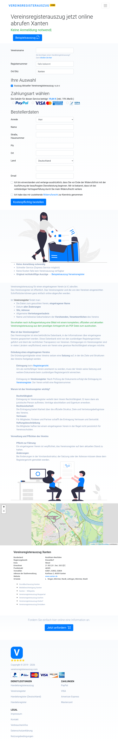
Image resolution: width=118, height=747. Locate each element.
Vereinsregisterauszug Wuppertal (32, 594)
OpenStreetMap (103, 544)
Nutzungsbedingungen (22, 736)
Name (14, 127)
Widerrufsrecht (50, 194)
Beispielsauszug (27, 37)
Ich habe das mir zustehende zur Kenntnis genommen (48, 194)
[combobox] (55, 50)
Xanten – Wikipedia (27, 591)
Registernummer (19, 63)
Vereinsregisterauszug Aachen (31, 598)
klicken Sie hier (46, 58)
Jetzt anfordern (59, 633)
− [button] (4, 511)
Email (13, 175)
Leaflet (93, 544)
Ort (12, 153)
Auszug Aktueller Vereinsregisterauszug (37, 85)
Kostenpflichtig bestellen (28, 202)
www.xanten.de (51, 576)
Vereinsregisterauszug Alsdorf (31, 601)
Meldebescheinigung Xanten (30, 588)
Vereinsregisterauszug (29, 5)
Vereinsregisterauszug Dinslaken (32, 604)
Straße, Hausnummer (17, 136)
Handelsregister (19, 702)
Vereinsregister (26, 300)
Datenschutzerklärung (22, 730)
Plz (12, 145)
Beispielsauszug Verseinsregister (73, 274)
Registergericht (46, 365)
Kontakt (14, 719)
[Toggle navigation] (105, 5)
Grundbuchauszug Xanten (29, 584)
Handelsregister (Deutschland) (26, 696)
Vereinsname (17, 50)
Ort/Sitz (14, 71)
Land (13, 160)
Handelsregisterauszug (60, 55)
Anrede (14, 119)
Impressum (16, 714)
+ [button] (4, 507)
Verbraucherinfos (19, 725)
